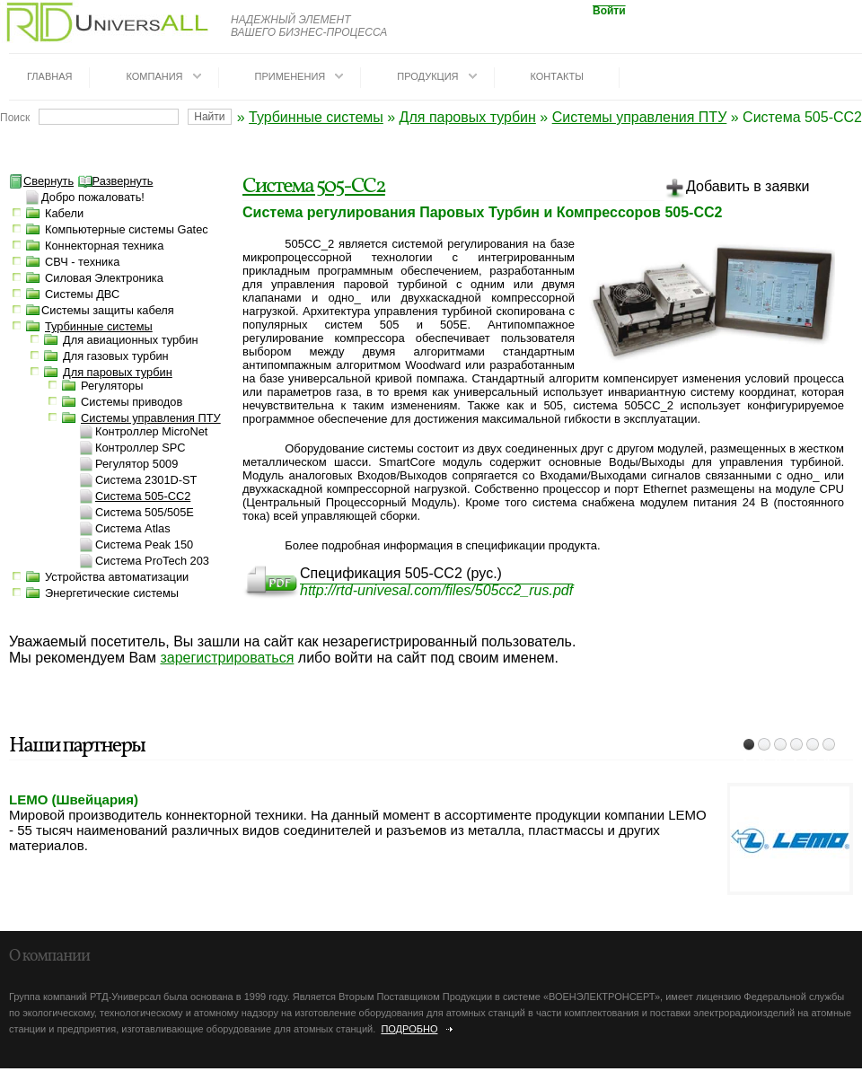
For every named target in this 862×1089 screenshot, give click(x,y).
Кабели (64, 213)
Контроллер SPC (140, 447)
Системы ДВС (82, 294)
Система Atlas (133, 528)
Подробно (409, 1028)
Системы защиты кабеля (107, 310)
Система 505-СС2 (313, 186)
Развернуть (116, 181)
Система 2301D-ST (146, 480)
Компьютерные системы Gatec (126, 229)
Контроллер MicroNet (151, 431)
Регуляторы (112, 385)
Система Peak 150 (144, 544)
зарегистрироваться (227, 657)
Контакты (557, 76)
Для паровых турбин (468, 117)
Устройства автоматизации (117, 577)
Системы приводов (131, 401)
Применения (290, 76)
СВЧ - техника (82, 261)
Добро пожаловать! (93, 197)
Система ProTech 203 (152, 560)
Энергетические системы (112, 593)
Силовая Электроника (104, 278)
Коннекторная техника (104, 245)
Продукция (427, 76)
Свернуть (41, 181)
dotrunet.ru (159, 1081)
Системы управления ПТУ (639, 117)
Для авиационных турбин (130, 340)
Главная (49, 76)
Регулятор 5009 (136, 463)
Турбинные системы (316, 117)
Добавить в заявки (736, 189)
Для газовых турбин (116, 356)
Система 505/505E (144, 512)
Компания (154, 76)
